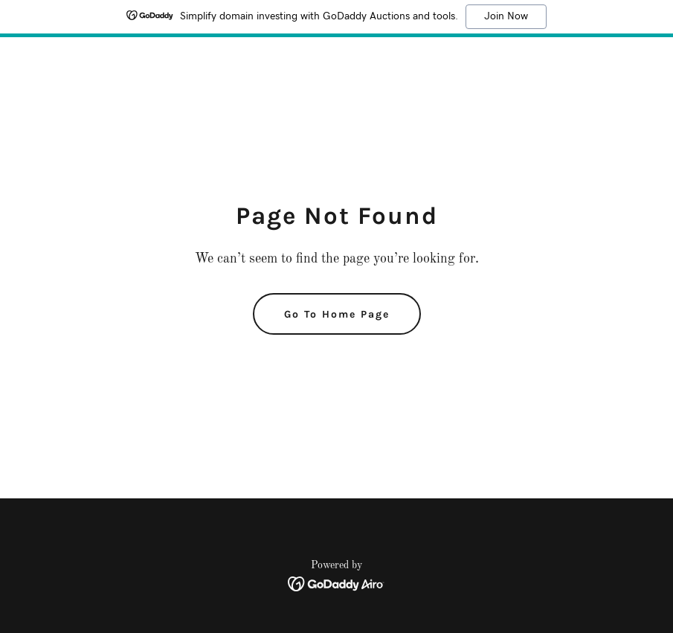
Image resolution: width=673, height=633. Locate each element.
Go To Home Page (337, 314)
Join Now (506, 16)
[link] (336, 584)
